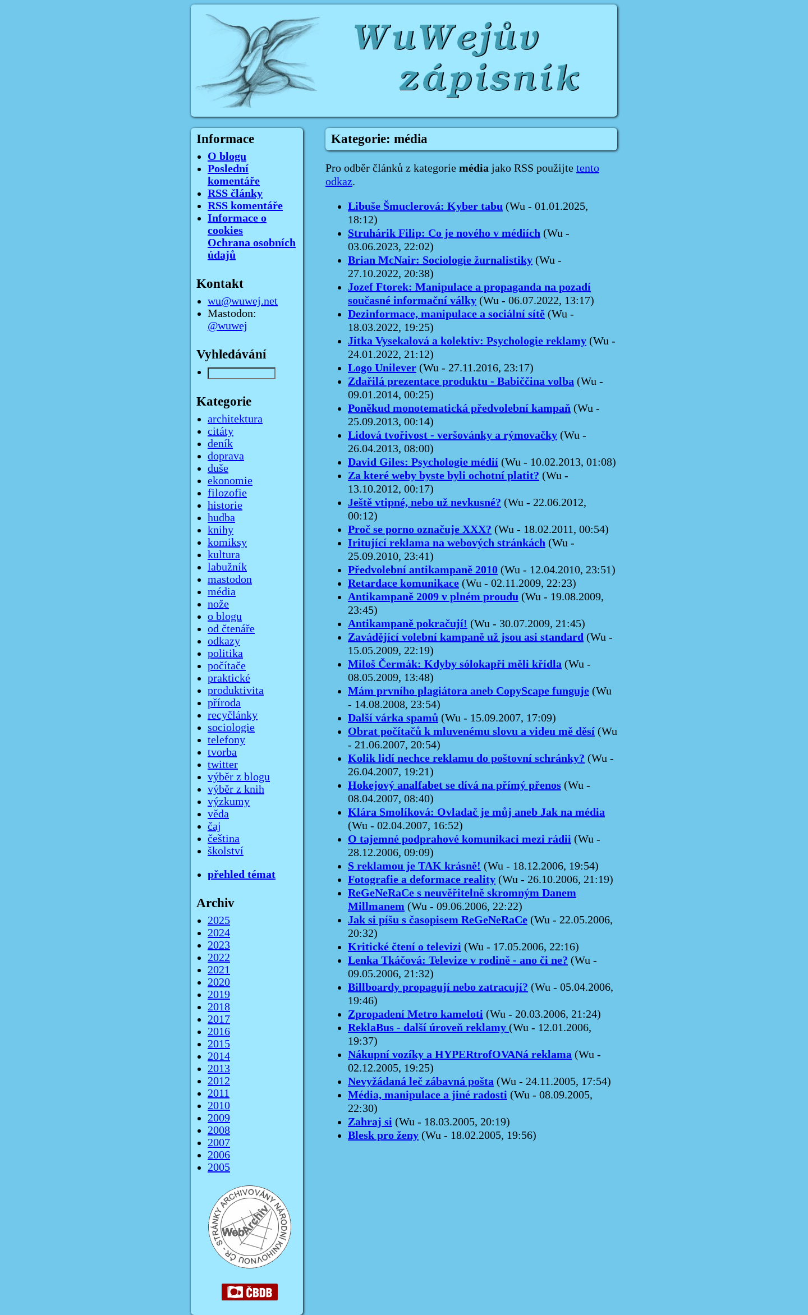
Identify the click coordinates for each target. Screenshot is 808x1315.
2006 (219, 1155)
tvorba (222, 752)
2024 (219, 933)
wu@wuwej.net (243, 301)
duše (218, 468)
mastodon (230, 579)
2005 (219, 1167)
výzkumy (229, 802)
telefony (226, 740)
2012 (219, 1081)
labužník (227, 567)
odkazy (224, 641)
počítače (227, 666)
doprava (226, 456)
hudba (221, 518)
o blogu (225, 616)
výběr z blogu (239, 777)
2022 (219, 957)
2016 (219, 1032)
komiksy (227, 542)
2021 (219, 970)
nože (218, 604)
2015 (219, 1044)
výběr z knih (236, 789)
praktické (229, 678)
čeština (224, 839)
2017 (219, 1019)
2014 (219, 1056)
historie (225, 505)
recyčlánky (233, 715)
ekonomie (230, 481)
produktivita (236, 690)
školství (226, 851)
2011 (218, 1093)
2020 (219, 982)
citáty (220, 431)
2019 (219, 994)
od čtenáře (231, 629)
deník (220, 444)
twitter (223, 764)
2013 (219, 1069)
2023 (219, 945)
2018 (219, 1007)
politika (225, 653)
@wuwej (227, 326)
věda (218, 814)
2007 (219, 1143)
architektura (235, 419)
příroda (224, 703)
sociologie (231, 727)
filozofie (227, 493)
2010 (219, 1106)
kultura (224, 555)
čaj (214, 826)
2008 (219, 1130)
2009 (219, 1118)
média (222, 592)
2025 (219, 920)
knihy (220, 530)
